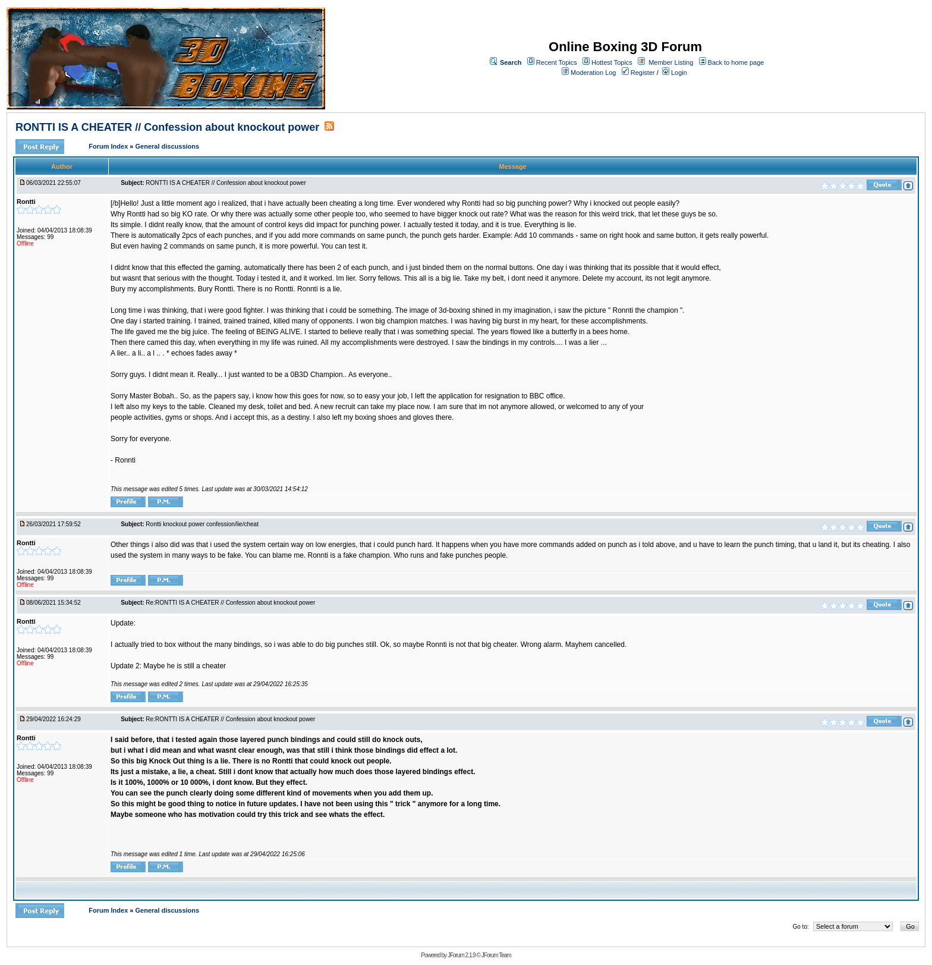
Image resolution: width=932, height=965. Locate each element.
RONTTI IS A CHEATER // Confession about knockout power (167, 127)
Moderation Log (593, 72)
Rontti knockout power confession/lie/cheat (202, 524)
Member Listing (670, 62)
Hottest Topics (611, 62)
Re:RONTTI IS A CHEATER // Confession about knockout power (230, 602)
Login (674, 72)
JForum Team (496, 955)
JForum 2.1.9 (462, 955)
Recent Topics (556, 62)
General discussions (168, 146)
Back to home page (736, 62)
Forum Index (109, 146)
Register (638, 72)
